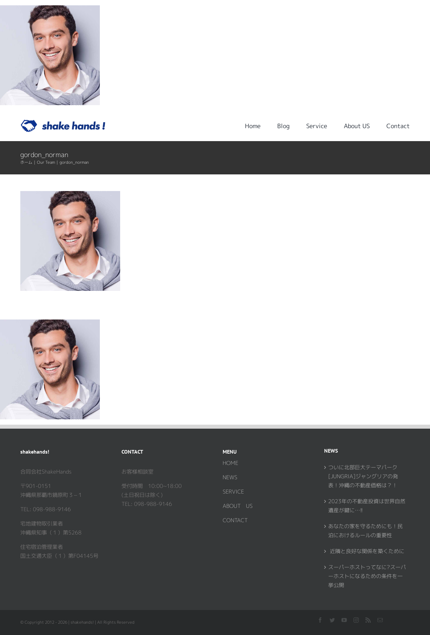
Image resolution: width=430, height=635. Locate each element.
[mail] (380, 620)
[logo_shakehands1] (63, 122)
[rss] (368, 620)
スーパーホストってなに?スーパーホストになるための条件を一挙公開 (367, 576)
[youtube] (344, 620)
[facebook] (320, 620)
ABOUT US (238, 506)
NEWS (230, 477)
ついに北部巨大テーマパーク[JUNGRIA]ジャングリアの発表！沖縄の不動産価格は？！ (363, 476)
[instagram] (356, 620)
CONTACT (235, 520)
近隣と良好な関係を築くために (366, 551)
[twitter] (332, 620)
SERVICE (233, 491)
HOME (230, 463)
